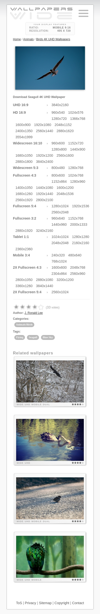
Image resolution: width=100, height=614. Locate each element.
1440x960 (59, 224)
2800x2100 (44, 200)
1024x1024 (60, 237)
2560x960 (77, 274)
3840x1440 (44, 286)
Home (17, 39)
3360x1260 (24, 286)
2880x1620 (65, 131)
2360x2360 (24, 249)
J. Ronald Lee (33, 313)
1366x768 (77, 119)
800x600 (58, 175)
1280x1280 (80, 237)
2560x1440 (44, 131)
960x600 (58, 143)
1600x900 (23, 125)
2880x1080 (44, 280)
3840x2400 (44, 162)
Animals (28, 39)
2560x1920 (24, 200)
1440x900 (77, 149)
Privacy (30, 603)
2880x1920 (24, 231)
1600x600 (59, 267)
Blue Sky (48, 337)
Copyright (62, 603)
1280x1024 (60, 206)
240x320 (58, 255)
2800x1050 (24, 280)
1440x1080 (44, 188)
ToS (19, 603)
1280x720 (59, 119)
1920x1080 (42, 125)
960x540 (58, 112)
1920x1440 (44, 194)
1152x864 (59, 181)
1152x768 (75, 218)
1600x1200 (65, 188)
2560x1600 (65, 155)
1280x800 (59, 149)
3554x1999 (24, 137)
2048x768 (77, 267)
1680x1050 (24, 155)
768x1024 (59, 261)
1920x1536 (80, 206)
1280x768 (75, 168)
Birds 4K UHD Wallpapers (53, 39)
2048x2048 (60, 243)
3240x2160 (44, 231)
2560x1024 (60, 292)
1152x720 (75, 143)
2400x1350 (24, 131)
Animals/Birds (24, 324)
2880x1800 (24, 162)
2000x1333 (78, 224)
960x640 (58, 218)
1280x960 (77, 181)
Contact (78, 603)
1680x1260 (24, 194)
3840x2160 (60, 105)
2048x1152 (63, 125)
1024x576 (75, 112)
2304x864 (59, 274)
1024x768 (75, 175)
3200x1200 (65, 280)
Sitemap (45, 603)
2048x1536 (65, 194)
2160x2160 (80, 243)
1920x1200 (44, 155)
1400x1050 (24, 188)
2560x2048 (60, 212)
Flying (19, 337)
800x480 (58, 168)
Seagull (33, 337)
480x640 (74, 255)
